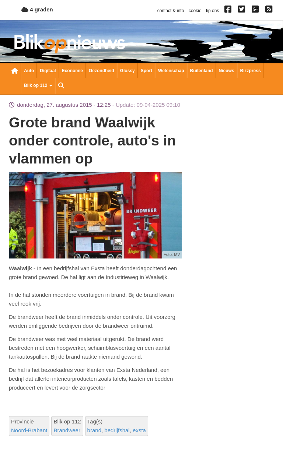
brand (94, 430)
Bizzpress (250, 70)
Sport (146, 70)
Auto (29, 70)
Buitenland (201, 70)
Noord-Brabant (29, 430)
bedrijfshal (116, 430)
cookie (195, 10)
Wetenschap (171, 70)
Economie (72, 70)
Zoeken (61, 86)
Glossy (127, 70)
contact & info (170, 10)
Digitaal (48, 70)
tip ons (212, 10)
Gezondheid (101, 70)
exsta (139, 430)
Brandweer (66, 430)
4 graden (37, 9)
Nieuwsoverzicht (15, 71)
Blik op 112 (38, 85)
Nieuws (226, 70)
